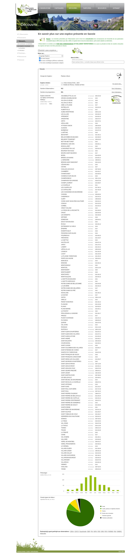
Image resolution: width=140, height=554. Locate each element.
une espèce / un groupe (24, 46)
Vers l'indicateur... (117, 88)
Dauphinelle (82, 531)
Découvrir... (22, 41)
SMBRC (119, 531)
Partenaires (22, 37)
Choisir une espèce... (48, 50)
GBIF (88, 531)
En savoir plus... (117, 84)
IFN (92, 531)
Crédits (28, 551)
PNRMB (110, 531)
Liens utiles (121, 551)
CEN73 (76, 531)
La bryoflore (22, 48)
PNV (115, 531)
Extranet (21, 60)
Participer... (22, 53)
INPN (95, 531)
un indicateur (21, 50)
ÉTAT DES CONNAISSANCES (65, 43)
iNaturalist (43, 533)
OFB (98, 531)
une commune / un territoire (25, 43)
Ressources (22, 56)
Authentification (34, 551)
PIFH (105, 531)
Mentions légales (21, 551)
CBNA (72, 531)
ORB (102, 531)
